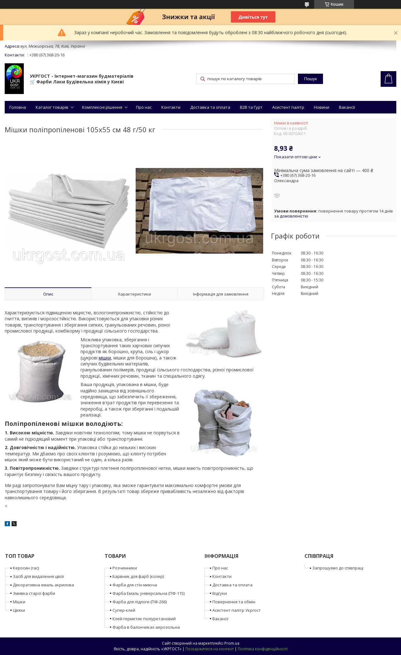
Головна (17, 107)
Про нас (144, 107)
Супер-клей (123, 610)
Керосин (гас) (26, 568)
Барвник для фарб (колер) (138, 576)
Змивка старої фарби (34, 593)
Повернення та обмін (233, 602)
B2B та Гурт (251, 107)
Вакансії (347, 107)
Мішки (19, 602)
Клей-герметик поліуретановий (144, 618)
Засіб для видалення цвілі (38, 576)
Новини (321, 107)
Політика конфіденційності (263, 649)
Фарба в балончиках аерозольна (146, 627)
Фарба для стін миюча (134, 585)
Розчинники (124, 568)
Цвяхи (19, 610)
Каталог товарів (52, 107)
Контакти (170, 107)
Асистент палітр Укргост (236, 610)
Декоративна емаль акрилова (43, 585)
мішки (105, 358)
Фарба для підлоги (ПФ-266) (139, 602)
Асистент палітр (288, 107)
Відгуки (219, 593)
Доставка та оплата (210, 107)
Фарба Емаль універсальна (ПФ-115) (148, 593)
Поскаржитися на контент (209, 649)
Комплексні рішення (102, 107)
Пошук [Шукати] (310, 78)
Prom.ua (231, 643)
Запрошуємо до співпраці (337, 568)
